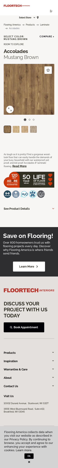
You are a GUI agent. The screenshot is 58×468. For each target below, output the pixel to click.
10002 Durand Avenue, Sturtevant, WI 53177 (26, 403)
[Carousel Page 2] (29, 119)
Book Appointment (24, 327)
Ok (29, 456)
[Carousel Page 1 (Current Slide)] (25, 119)
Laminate (44, 24)
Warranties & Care (29, 369)
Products (30, 24)
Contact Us (29, 386)
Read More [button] (19, 166)
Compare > (47, 36)
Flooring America (12, 24)
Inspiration (29, 361)
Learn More (29, 266)
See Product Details (17, 208)
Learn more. (24, 450)
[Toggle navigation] (51, 11)
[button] (27, 17)
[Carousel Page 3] (33, 119)
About (29, 377)
